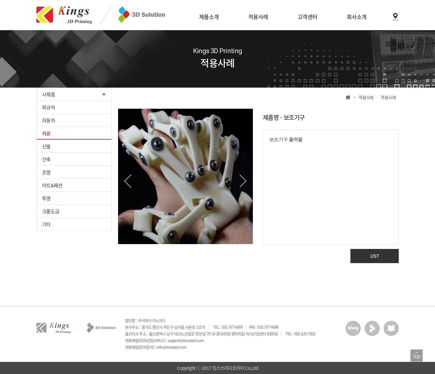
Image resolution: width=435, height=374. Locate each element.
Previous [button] (127, 181)
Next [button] (243, 181)
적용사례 (366, 97)
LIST (374, 256)
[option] (185, 176)
